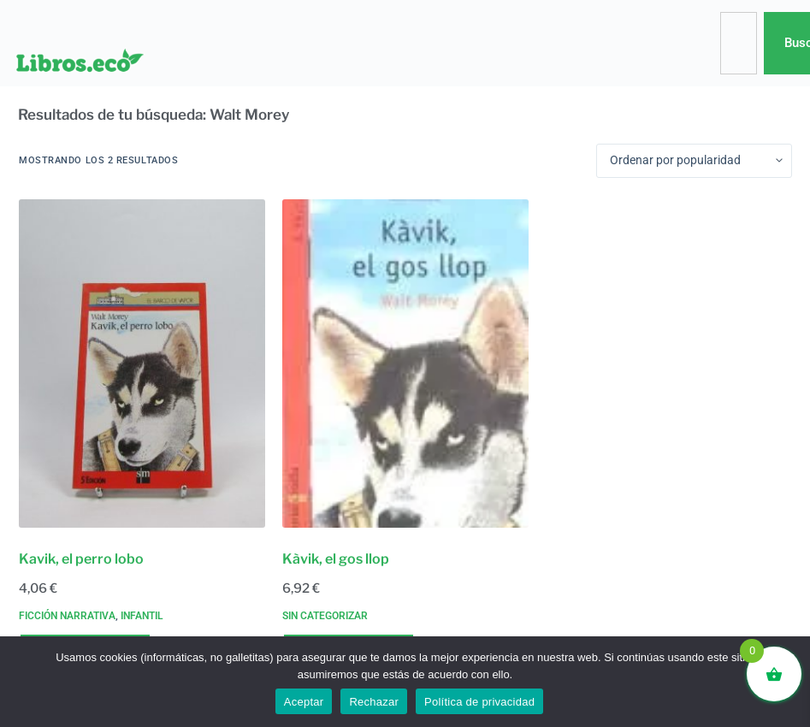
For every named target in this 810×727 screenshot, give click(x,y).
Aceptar (304, 701)
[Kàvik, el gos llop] (405, 363)
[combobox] (738, 43)
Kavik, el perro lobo (81, 559)
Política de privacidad (479, 701)
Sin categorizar (325, 616)
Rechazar (374, 701)
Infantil (142, 616)
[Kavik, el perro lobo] (142, 363)
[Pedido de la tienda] (694, 161)
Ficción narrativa (67, 616)
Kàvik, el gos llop (335, 559)
